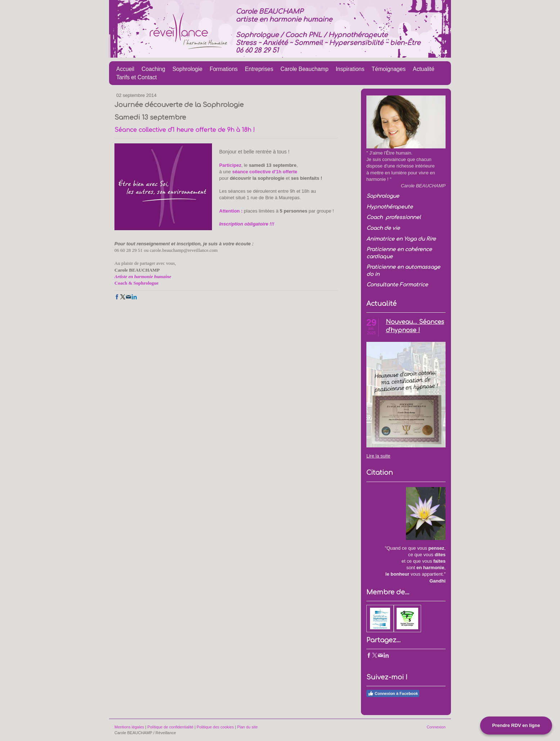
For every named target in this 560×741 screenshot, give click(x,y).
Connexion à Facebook (393, 693)
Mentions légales (129, 727)
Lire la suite (378, 456)
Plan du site (247, 727)
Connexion (436, 727)
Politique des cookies (215, 727)
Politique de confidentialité (171, 727)
